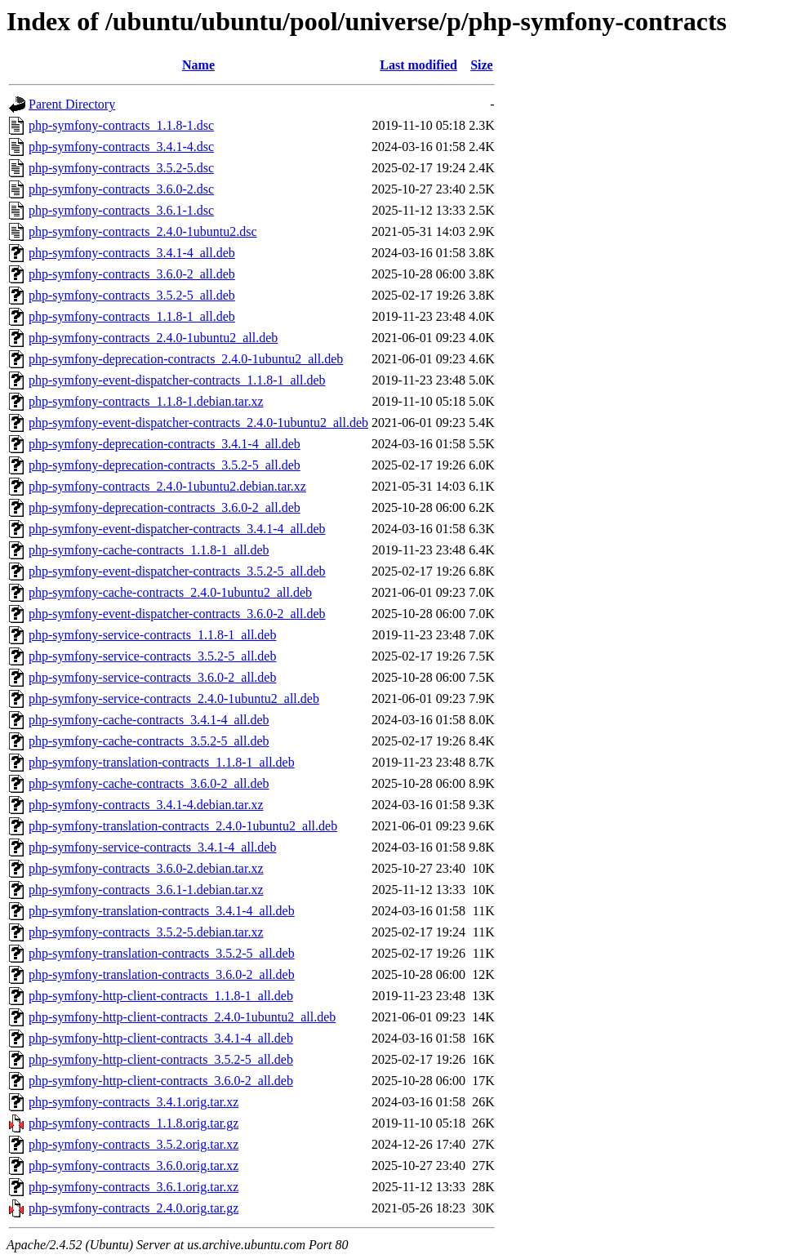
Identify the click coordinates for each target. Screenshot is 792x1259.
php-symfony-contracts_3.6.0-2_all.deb (132, 274)
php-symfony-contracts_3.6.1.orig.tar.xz (133, 1187)
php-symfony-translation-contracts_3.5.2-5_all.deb (162, 953)
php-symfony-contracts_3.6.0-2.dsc (121, 189)
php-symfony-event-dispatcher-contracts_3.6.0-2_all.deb (177, 614)
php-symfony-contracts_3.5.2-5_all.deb (132, 295)
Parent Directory (72, 104)
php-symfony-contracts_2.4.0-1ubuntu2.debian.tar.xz (167, 486)
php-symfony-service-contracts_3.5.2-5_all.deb (152, 656)
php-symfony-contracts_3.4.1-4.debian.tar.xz (146, 805)
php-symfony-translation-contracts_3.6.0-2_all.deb (162, 974)
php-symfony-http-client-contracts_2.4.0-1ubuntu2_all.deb (182, 1017)
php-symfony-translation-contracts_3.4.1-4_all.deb (162, 911)
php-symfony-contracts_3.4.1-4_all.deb (132, 253)
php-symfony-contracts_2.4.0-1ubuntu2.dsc (143, 231)
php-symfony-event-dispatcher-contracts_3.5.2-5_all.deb (177, 571)
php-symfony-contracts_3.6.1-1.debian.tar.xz (146, 889)
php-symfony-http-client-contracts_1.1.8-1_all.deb (161, 996)
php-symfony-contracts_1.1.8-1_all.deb (132, 316)
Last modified (418, 65)
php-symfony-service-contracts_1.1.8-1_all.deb (152, 635)
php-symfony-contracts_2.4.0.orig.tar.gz (133, 1208)
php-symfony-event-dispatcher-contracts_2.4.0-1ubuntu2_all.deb (198, 422)
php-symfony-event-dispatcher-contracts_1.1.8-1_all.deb (177, 380)
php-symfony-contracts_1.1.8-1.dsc (121, 125)
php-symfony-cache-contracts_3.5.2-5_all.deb (149, 741)
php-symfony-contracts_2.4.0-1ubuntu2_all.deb (153, 338)
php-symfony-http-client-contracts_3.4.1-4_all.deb (161, 1038)
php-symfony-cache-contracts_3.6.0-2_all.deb (149, 783)
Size (481, 65)
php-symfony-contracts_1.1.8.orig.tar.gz (133, 1123)
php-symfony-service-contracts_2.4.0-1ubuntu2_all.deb (174, 698)
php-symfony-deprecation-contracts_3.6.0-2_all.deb (164, 507)
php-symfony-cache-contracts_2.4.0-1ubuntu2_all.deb (170, 592)
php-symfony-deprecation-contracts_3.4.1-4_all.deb (164, 444)
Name (198, 65)
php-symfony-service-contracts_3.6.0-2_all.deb (152, 677)
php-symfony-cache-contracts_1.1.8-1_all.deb (149, 550)
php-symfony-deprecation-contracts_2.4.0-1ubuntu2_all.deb (186, 359)
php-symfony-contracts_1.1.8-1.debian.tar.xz (146, 401)
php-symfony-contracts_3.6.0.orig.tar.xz (133, 1165)
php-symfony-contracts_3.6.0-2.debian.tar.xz (146, 868)
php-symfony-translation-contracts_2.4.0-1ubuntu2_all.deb (183, 826)
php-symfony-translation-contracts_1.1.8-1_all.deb (162, 762)
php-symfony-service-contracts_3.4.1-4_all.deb (152, 847)
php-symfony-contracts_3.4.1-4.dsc (121, 146)
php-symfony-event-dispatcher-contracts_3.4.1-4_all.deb (177, 529)
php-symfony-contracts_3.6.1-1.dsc (121, 210)
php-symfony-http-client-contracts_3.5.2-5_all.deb (161, 1059)
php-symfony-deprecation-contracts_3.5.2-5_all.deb (164, 465)
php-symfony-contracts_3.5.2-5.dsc (121, 168)
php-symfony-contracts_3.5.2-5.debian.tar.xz (146, 932)
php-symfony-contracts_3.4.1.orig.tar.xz (133, 1102)
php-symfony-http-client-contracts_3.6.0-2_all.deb (161, 1081)
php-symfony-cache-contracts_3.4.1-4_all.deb (149, 720)
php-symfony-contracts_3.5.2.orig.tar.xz (133, 1144)
